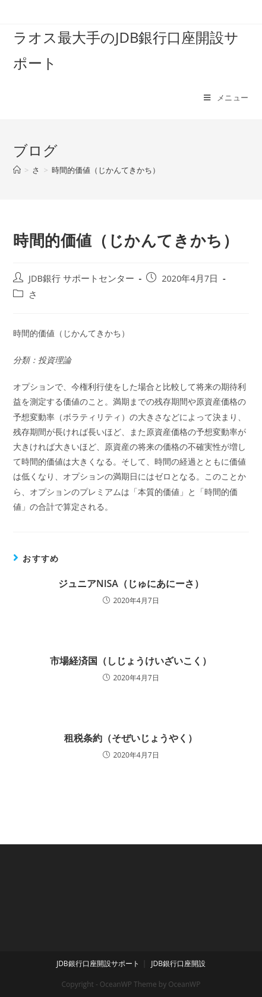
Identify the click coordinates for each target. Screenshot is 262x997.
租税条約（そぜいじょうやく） (130, 737)
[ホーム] (17, 170)
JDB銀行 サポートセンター (81, 278)
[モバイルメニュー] (226, 97)
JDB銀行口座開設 (178, 963)
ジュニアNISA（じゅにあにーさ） (131, 583)
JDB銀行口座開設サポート (98, 963)
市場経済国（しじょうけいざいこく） (131, 660)
